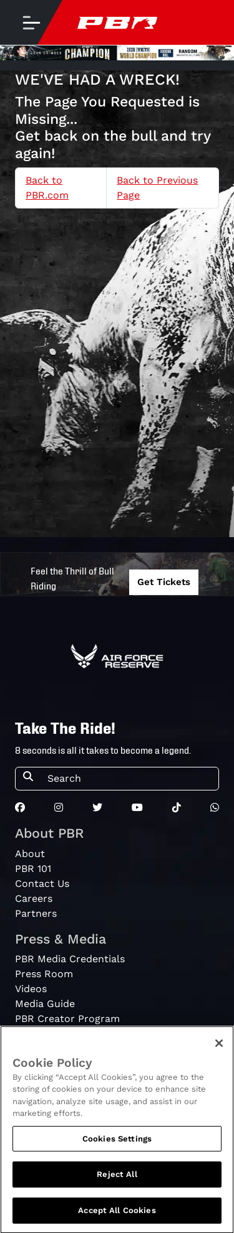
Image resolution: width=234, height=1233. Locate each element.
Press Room (44, 974)
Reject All (117, 1177)
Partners (36, 913)
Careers (33, 898)
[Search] (129, 778)
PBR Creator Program (67, 1018)
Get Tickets (163, 582)
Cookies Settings (117, 1141)
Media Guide (45, 1004)
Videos (31, 989)
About (30, 854)
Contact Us (42, 883)
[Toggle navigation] (31, 22)
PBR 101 (33, 868)
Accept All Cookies (116, 1213)
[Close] (219, 1045)
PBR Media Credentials (70, 959)
